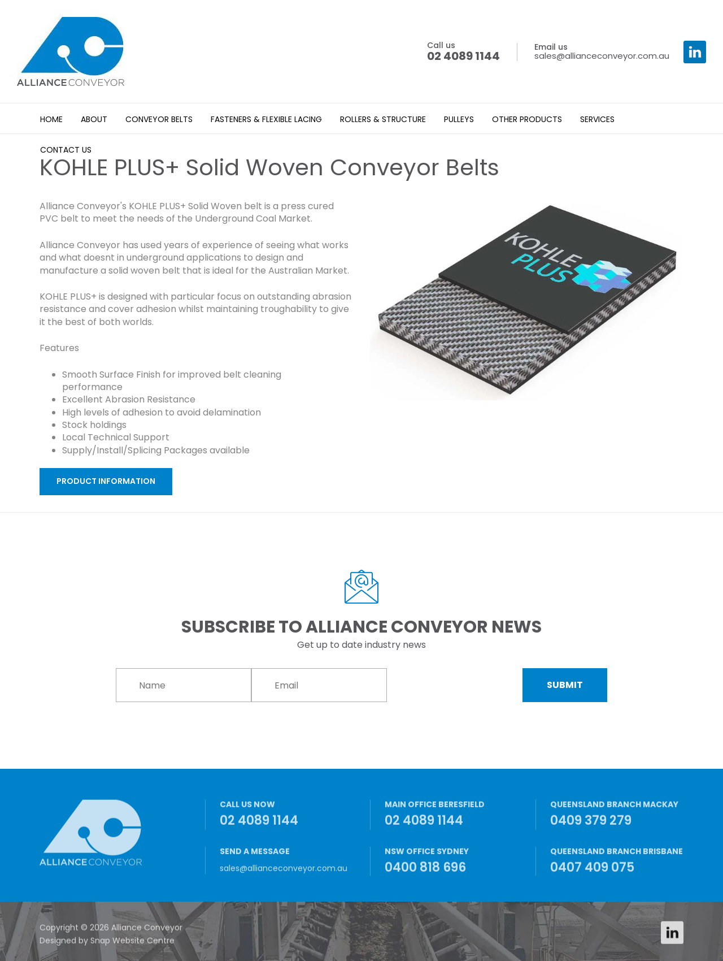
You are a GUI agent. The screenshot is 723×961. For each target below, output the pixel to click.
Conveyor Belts (159, 119)
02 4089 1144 (463, 52)
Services (597, 119)
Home (51, 119)
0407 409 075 (617, 864)
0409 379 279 (617, 818)
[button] (106, 481)
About (94, 119)
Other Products (527, 119)
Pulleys (459, 119)
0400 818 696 (452, 864)
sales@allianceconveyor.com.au (601, 52)
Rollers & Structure (383, 119)
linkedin (694, 52)
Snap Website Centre (132, 943)
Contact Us (66, 149)
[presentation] (455, 685)
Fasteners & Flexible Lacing (266, 119)
